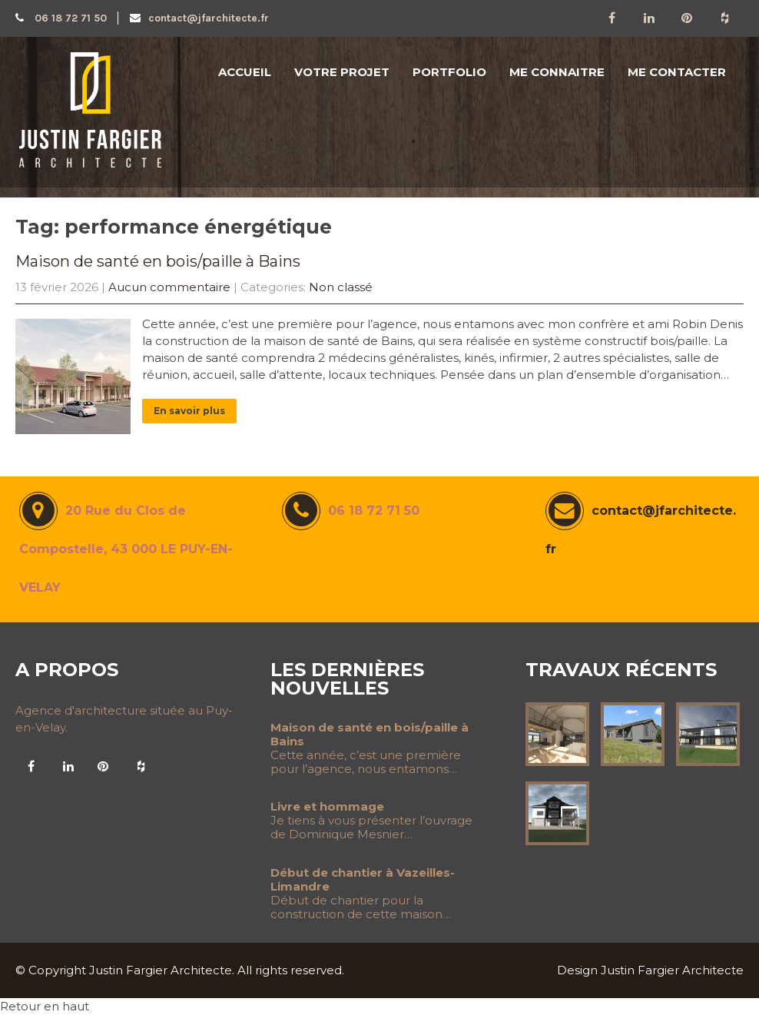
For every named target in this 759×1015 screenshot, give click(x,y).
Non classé (341, 287)
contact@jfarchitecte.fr (199, 18)
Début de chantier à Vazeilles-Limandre (362, 880)
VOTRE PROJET (341, 72)
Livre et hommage (327, 807)
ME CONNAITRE (557, 72)
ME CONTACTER (677, 72)
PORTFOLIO (449, 72)
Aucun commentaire (169, 287)
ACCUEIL (244, 72)
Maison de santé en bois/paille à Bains (157, 261)
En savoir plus (189, 410)
